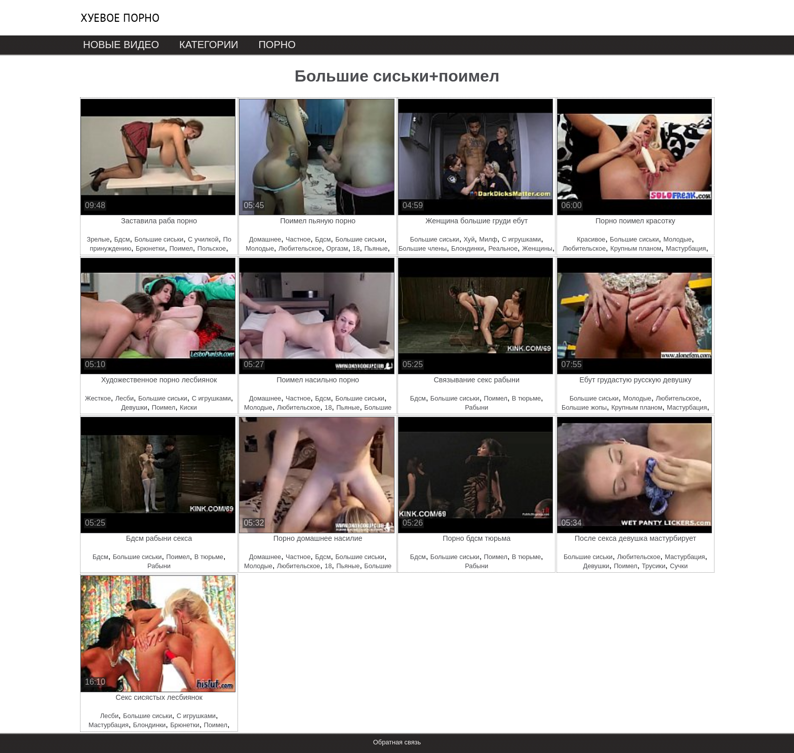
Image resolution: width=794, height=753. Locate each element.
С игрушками (521, 239)
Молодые (260, 248)
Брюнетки (150, 248)
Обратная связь (397, 742)
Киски (188, 407)
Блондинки (467, 248)
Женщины (537, 248)
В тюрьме (526, 398)
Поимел (180, 248)
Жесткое (98, 398)
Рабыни (476, 407)
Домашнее (265, 239)
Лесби (124, 398)
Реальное (503, 248)
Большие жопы (584, 407)
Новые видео (121, 44)
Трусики (653, 566)
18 (356, 248)
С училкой (203, 239)
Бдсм (122, 239)
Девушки (134, 407)
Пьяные (375, 248)
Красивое (591, 239)
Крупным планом (635, 248)
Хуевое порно (120, 18)
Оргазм (337, 248)
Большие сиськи (158, 239)
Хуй (469, 239)
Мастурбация (686, 248)
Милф (488, 239)
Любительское (300, 248)
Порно (276, 44)
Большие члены (423, 248)
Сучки (679, 566)
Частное (298, 239)
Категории (208, 44)
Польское (211, 248)
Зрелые (98, 239)
